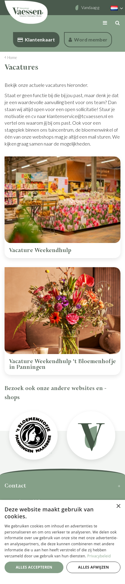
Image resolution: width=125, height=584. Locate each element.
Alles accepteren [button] (34, 567)
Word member (88, 39)
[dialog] (62, 542)
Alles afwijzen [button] (93, 567)
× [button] (118, 506)
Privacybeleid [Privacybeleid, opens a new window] (99, 556)
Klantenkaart (36, 39)
